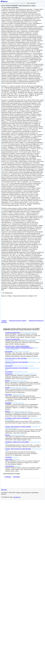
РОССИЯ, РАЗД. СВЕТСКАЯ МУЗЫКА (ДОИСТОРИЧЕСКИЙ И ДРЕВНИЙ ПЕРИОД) (19, 346)
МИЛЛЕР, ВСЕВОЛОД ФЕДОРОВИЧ (16, 362)
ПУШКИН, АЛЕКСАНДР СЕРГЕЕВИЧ (17, 418)
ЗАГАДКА (8, 394)
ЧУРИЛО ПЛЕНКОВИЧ (12, 332)
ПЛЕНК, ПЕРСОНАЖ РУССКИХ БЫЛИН (18, 426)
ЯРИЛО (7, 380)
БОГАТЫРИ (8, 351)
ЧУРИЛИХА (9, 374)
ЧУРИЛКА (8, 476)
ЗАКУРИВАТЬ (9, 466)
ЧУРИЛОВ (16, 476)
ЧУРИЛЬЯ (8, 457)
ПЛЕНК (7, 387)
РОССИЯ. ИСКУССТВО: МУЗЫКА (16, 358)
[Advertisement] (14, 308)
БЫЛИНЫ (8, 403)
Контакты (4, 489)
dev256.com (16, 497)
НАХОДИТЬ (9, 459)
